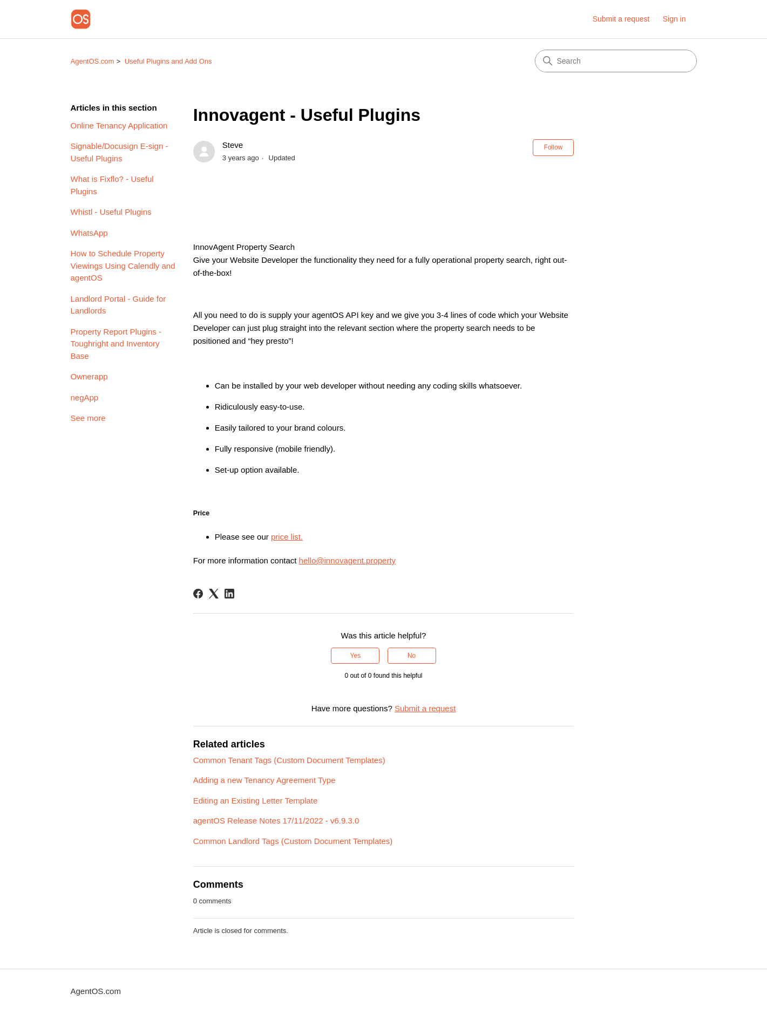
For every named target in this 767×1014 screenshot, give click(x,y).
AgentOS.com (92, 61)
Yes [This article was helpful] (355, 655)
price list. (287, 536)
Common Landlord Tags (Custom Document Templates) (293, 841)
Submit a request (621, 19)
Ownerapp (89, 376)
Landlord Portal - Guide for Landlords (118, 305)
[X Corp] (214, 593)
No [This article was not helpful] (412, 655)
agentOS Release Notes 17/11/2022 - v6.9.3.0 (276, 820)
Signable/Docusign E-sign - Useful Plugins (119, 152)
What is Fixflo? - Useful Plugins (112, 185)
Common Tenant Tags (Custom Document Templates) (289, 760)
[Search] (615, 61)
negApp (85, 397)
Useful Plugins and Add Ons (168, 61)
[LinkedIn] (229, 593)
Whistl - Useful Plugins (111, 211)
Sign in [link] (674, 19)
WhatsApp (89, 232)
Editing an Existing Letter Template (255, 800)
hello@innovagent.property (347, 560)
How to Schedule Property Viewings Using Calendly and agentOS (123, 265)
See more (88, 418)
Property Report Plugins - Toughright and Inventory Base (116, 343)
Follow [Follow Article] (553, 147)
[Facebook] (198, 593)
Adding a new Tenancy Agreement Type (264, 780)
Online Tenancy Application (119, 125)
